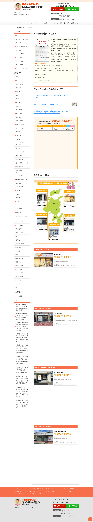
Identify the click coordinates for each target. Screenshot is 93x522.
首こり (18, 287)
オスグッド (19, 284)
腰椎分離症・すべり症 (22, 163)
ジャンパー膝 (19, 128)
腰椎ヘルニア (19, 232)
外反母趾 (18, 183)
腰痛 (17, 76)
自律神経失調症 (20, 84)
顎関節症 (18, 247)
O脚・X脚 (18, 135)
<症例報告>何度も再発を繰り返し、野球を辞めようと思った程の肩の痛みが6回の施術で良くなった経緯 (22, 404)
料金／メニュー (33, 23)
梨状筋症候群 (19, 159)
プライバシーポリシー (22, 68)
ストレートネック (21, 221)
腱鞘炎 (18, 240)
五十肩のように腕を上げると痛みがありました (46, 104)
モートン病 (19, 269)
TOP (20, 23)
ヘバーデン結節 (20, 152)
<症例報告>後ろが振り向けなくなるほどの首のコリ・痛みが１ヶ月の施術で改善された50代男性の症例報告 (22, 380)
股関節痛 (18, 262)
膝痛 (17, 254)
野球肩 (18, 197)
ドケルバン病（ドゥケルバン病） (22, 143)
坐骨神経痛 (19, 109)
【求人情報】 (19, 296)
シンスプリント (20, 280)
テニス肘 (18, 139)
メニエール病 (19, 175)
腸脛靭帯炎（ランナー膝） (22, 171)
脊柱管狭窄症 (19, 166)
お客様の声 (46, 23)
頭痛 (17, 95)
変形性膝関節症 (20, 276)
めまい (18, 102)
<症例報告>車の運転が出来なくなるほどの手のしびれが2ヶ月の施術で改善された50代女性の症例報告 (22, 360)
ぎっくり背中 (19, 225)
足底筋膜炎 (19, 229)
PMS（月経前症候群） (22, 179)
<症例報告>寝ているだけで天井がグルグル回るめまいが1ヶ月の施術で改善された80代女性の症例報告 (22, 348)
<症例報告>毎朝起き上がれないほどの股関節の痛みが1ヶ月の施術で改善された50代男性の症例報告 (22, 326)
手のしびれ (19, 212)
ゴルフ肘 (18, 201)
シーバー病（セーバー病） (22, 217)
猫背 (17, 98)
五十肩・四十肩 (20, 243)
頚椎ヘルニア (19, 258)
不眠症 (18, 194)
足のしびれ (19, 155)
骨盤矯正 (18, 117)
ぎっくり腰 (19, 113)
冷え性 (18, 205)
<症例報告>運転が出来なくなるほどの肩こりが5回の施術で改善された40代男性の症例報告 (22, 337)
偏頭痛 (18, 91)
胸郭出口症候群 (20, 124)
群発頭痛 (18, 87)
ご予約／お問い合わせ (72, 23)
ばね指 (18, 251)
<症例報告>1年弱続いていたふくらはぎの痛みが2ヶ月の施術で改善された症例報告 (22, 316)
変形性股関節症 (20, 265)
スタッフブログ (20, 64)
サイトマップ (19, 61)
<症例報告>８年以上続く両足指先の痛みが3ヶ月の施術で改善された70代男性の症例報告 (22, 370)
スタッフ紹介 (19, 57)
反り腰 (18, 148)
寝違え (18, 236)
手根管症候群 (19, 186)
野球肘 (18, 131)
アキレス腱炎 (19, 273)
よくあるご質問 (20, 53)
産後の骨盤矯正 (20, 120)
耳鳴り (18, 106)
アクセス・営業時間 (59, 23)
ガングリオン (19, 208)
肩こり (18, 80)
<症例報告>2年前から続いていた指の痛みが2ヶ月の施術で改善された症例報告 (22, 307)
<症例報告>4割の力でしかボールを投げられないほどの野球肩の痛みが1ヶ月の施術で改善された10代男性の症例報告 (22, 392)
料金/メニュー (19, 42)
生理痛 (18, 190)
